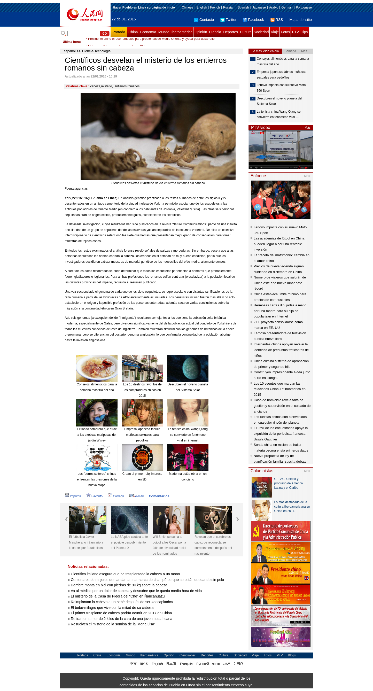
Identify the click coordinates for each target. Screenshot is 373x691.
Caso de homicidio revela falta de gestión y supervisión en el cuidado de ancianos (282, 405)
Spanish (243, 7)
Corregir (116, 496)
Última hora (71, 42)
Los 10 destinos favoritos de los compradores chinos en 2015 (142, 390)
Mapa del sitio (301, 20)
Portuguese (304, 7)
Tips (304, 32)
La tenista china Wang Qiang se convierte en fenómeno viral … (279, 114)
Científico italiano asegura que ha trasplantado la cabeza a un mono (125, 574)
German (286, 7)
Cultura (246, 32)
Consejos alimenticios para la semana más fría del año (283, 61)
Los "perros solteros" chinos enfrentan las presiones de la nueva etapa (97, 479)
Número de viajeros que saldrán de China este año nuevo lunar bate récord (280, 282)
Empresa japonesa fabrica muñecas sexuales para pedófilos (142, 434)
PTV (295, 32)
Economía (148, 32)
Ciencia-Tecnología (96, 51)
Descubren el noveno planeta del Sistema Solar (279, 101)
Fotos (285, 32)
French (215, 7)
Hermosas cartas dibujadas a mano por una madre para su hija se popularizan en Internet (280, 310)
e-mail (136, 496)
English (202, 7)
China (133, 32)
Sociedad (261, 32)
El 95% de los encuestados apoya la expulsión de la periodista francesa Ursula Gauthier (281, 433)
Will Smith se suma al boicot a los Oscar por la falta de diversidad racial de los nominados (169, 545)
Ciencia (215, 32)
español (70, 51)
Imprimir (73, 496)
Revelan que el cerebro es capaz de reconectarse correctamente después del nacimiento (213, 545)
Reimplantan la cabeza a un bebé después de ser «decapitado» (122, 602)
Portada (118, 32)
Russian (228, 7)
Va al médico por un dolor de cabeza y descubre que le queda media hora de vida (136, 591)
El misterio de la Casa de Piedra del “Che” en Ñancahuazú (118, 596)
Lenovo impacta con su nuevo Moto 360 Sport (281, 87)
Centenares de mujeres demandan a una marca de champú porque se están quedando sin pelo (147, 580)
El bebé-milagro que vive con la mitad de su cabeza (112, 607)
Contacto (204, 20)
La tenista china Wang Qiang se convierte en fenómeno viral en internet (188, 434)
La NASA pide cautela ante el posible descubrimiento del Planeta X (129, 542)
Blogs (292, 655)
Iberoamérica (181, 32)
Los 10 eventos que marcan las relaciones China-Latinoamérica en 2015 (280, 389)
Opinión (201, 32)
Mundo (163, 32)
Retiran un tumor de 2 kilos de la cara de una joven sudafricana (121, 619)
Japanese (259, 7)
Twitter (228, 20)
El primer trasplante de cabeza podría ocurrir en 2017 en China (121, 613)
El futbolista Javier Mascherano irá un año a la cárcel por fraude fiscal (86, 542)
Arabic (273, 7)
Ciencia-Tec (188, 655)
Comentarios (159, 496)
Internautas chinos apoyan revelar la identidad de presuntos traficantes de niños (281, 349)
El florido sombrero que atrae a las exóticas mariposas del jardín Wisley (97, 434)
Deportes (230, 32)
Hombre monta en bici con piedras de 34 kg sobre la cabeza (119, 585)
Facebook (253, 20)
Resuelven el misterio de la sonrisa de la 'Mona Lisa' (113, 624)
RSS (276, 20)
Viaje (275, 32)
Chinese (187, 7)
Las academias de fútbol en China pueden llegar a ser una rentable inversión (279, 243)
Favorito (94, 496)
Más (307, 127)
